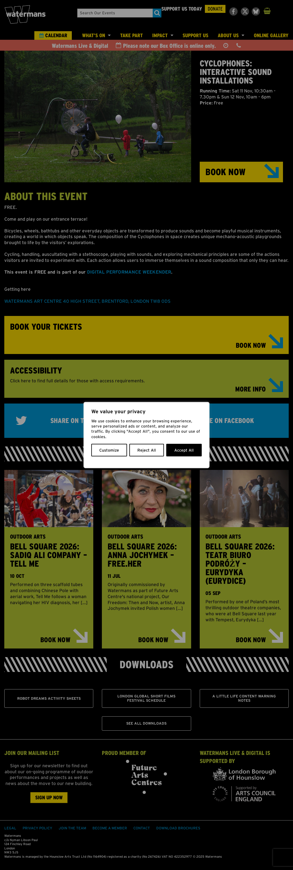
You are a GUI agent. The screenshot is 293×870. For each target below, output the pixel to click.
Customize (109, 450)
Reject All (146, 450)
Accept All (184, 450)
